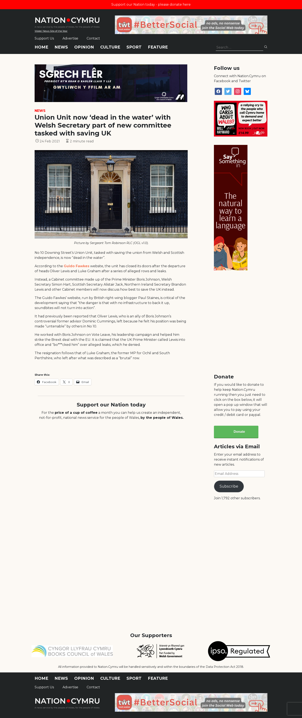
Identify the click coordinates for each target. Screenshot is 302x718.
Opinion (84, 47)
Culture (110, 47)
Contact (93, 38)
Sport (134, 47)
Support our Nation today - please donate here (151, 4)
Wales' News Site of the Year (51, 30)
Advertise (70, 38)
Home (41, 47)
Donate (239, 431)
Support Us (44, 38)
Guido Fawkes (76, 266)
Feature (158, 47)
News (61, 47)
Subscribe (229, 486)
